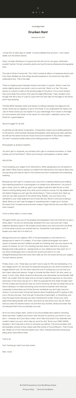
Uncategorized (38, 26)
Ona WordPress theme (46, 385)
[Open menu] (38, 8)
